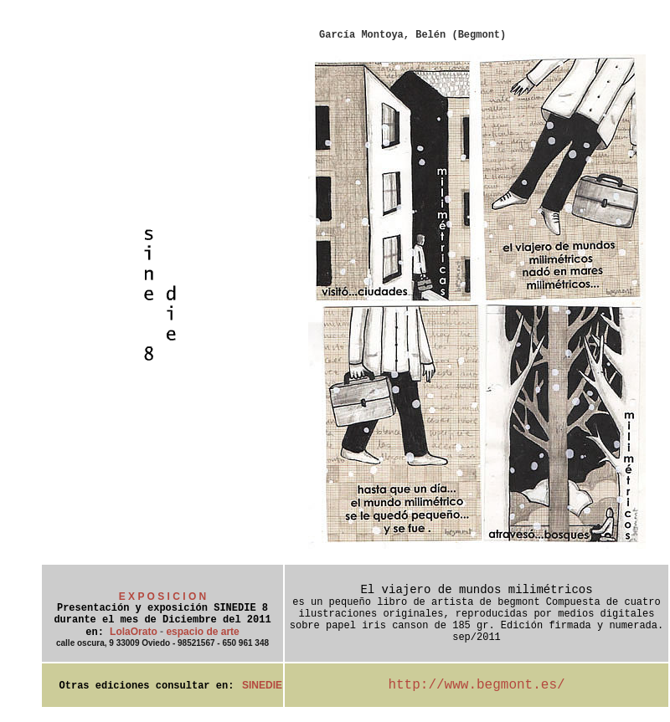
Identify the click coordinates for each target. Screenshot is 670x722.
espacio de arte (202, 632)
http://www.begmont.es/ (476, 685)
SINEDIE (262, 685)
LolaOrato (133, 632)
